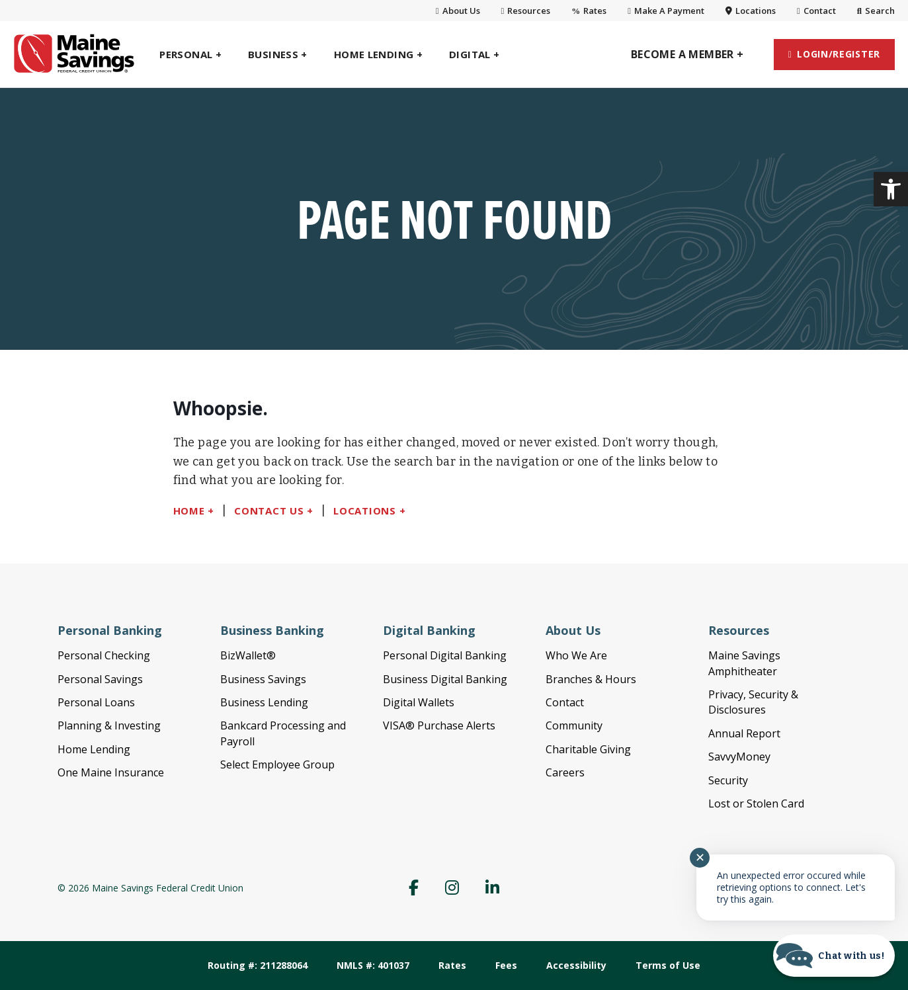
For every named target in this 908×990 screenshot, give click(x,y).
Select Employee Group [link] (277, 764)
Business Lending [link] (264, 702)
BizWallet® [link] (248, 655)
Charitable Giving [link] (588, 749)
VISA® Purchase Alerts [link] (439, 725)
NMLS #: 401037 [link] (373, 965)
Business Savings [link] (263, 679)
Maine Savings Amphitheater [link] (744, 663)
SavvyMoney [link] (739, 756)
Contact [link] (816, 11)
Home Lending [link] (94, 749)
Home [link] (189, 511)
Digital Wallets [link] (418, 702)
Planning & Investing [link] (109, 725)
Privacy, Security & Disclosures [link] (753, 702)
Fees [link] (506, 965)
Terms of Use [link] (668, 965)
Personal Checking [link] (104, 655)
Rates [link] (588, 11)
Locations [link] (750, 11)
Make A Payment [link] (666, 11)
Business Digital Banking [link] (445, 679)
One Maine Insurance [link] (111, 772)
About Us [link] (458, 11)
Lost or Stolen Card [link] (756, 803)
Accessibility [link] (576, 965)
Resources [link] (526, 11)
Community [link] (574, 725)
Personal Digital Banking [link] (445, 655)
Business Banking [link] (272, 630)
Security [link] (728, 780)
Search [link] (876, 11)
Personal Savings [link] (100, 679)
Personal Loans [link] (96, 702)
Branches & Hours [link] (591, 679)
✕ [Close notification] (700, 857)
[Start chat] (834, 955)
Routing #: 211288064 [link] (258, 965)
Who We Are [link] (576, 655)
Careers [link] (565, 772)
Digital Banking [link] (429, 630)
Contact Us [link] (269, 511)
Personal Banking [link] (110, 630)
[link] (891, 189)
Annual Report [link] (744, 733)
